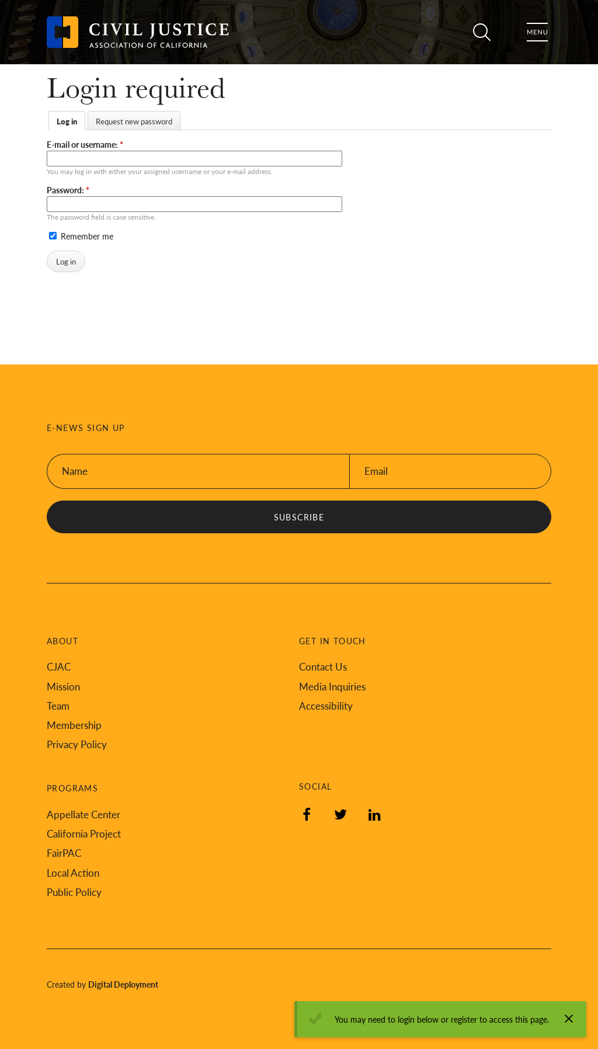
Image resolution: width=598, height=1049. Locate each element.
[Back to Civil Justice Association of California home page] (138, 32)
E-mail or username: (85, 144)
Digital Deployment (123, 984)
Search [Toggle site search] (480, 32)
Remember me (81, 236)
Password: (68, 190)
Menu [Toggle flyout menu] (537, 32)
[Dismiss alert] (568, 1018)
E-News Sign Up (86, 428)
